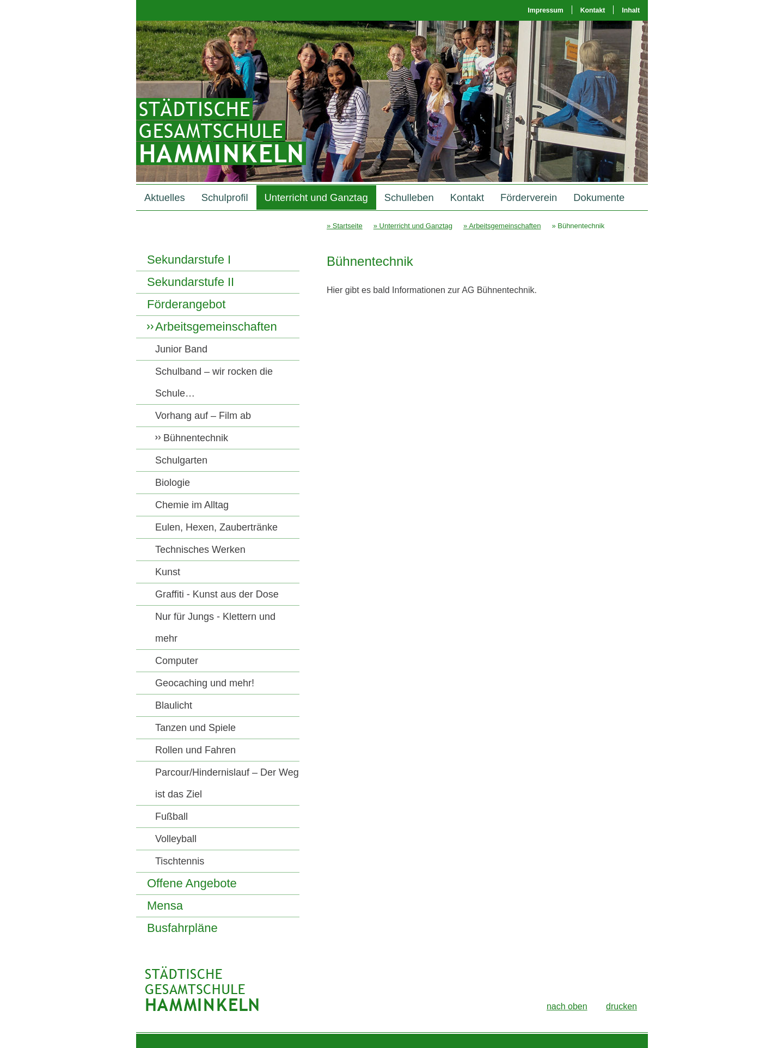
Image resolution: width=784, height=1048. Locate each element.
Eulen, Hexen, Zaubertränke (216, 527)
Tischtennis (179, 861)
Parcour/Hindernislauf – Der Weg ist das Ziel (227, 783)
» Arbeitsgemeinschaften (502, 226)
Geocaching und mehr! (204, 683)
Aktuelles (164, 197)
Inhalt (631, 10)
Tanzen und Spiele (195, 727)
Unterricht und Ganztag (316, 197)
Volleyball (176, 838)
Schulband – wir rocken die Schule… (214, 382)
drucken (621, 1006)
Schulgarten (181, 460)
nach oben (567, 1006)
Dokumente (598, 197)
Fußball (171, 816)
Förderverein (528, 197)
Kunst (167, 571)
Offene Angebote (192, 883)
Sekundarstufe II (190, 282)
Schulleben (409, 197)
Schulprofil (224, 197)
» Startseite (345, 226)
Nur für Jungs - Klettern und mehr (215, 627)
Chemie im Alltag (192, 504)
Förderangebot (186, 304)
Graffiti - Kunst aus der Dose (217, 594)
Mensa (165, 905)
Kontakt (592, 10)
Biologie (172, 482)
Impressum (545, 10)
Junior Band (181, 349)
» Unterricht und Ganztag (412, 226)
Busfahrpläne (182, 928)
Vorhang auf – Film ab (203, 415)
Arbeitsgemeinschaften (216, 326)
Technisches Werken (200, 549)
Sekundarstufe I (189, 259)
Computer (176, 660)
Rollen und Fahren (195, 750)
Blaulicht (173, 705)
